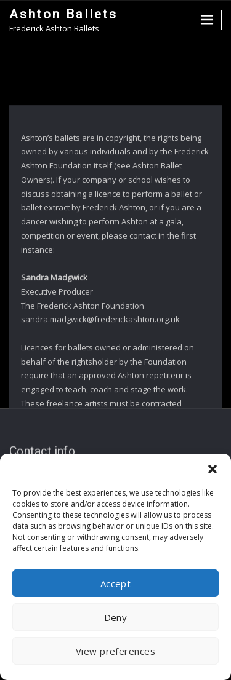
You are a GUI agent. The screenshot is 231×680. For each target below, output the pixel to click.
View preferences (115, 651)
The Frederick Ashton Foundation (82, 337)
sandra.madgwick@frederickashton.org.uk (100, 351)
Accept (115, 583)
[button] (212, 469)
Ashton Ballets (63, 14)
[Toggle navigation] (207, 20)
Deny (116, 617)
